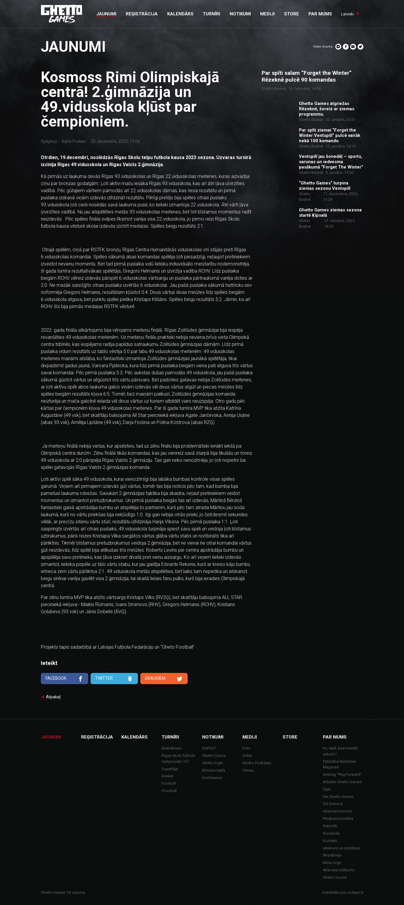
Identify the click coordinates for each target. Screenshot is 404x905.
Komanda (331, 833)
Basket (167, 776)
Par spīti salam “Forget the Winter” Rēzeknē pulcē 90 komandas (307, 76)
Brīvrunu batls (213, 770)
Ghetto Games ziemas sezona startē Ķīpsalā (330, 212)
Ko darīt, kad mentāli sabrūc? (340, 751)
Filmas (248, 770)
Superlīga (170, 769)
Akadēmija (332, 855)
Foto (246, 748)
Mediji (249, 737)
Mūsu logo (332, 862)
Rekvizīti (330, 826)
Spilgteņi (49, 141)
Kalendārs (134, 737)
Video (247, 755)
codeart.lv (355, 892)
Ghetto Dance (214, 755)
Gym (327, 789)
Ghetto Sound (335, 877)
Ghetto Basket (274, 88)
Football (169, 783)
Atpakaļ (53, 697)
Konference (212, 778)
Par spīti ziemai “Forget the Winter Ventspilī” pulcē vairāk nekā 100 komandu (329, 135)
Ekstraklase (171, 748)
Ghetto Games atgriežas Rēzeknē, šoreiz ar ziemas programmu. (326, 109)
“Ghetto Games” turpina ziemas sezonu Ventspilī (324, 185)
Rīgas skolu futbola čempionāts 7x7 (178, 758)
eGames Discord (337, 811)
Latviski (347, 14)
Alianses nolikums (338, 870)
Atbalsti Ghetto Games (342, 782)
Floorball (169, 791)
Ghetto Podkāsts (256, 763)
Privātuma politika (338, 818)
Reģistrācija (97, 737)
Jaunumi (51, 737)
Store (290, 737)
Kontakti (330, 840)
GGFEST (209, 748)
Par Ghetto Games (338, 796)
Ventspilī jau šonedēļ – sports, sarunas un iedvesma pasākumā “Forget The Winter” (331, 162)
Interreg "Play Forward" (342, 774)
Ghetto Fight (212, 763)
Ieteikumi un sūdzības (341, 848)
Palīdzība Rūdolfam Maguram (339, 764)
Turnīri (170, 737)
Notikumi (212, 737)
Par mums (335, 737)
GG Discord (333, 804)
